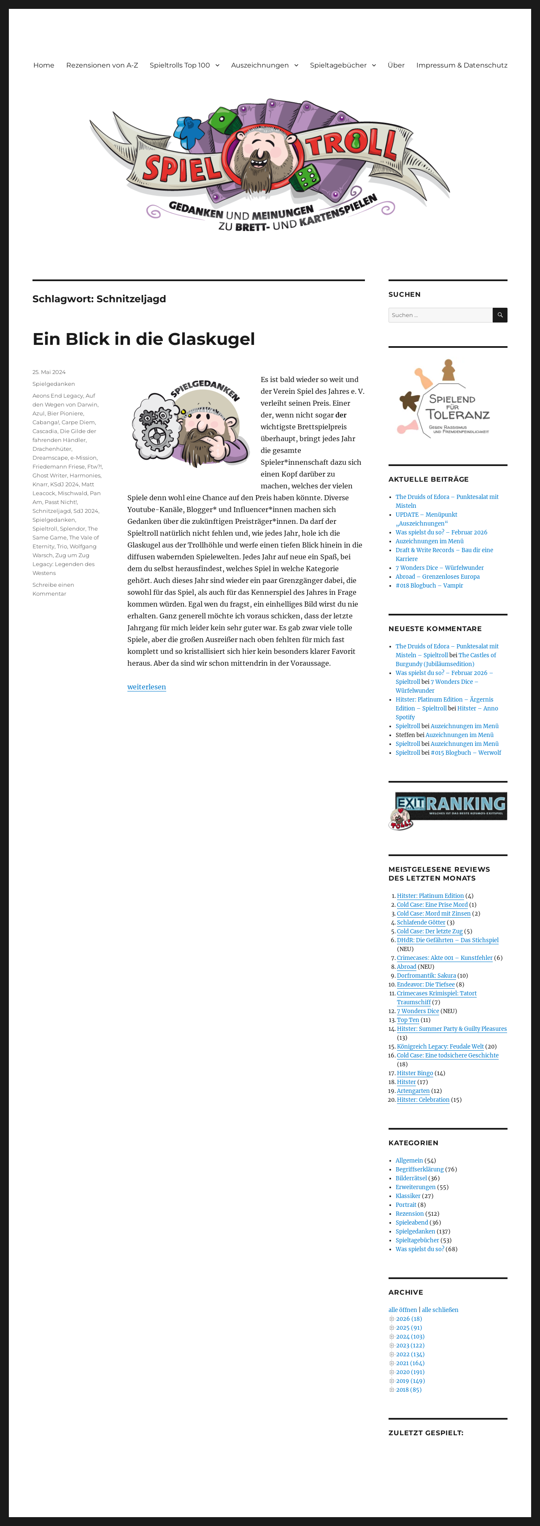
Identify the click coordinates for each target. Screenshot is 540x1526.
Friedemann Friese (58, 466)
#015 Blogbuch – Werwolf (466, 752)
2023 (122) (410, 1345)
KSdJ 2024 (64, 484)
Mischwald (72, 493)
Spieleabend (412, 1222)
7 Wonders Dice (418, 1011)
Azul (38, 413)
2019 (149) (410, 1381)
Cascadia (44, 431)
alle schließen (440, 1310)
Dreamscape (50, 457)
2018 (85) (409, 1389)
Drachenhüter (51, 448)
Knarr (40, 484)
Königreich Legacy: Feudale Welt (440, 1046)
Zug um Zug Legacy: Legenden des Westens (63, 564)
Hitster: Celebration (423, 1099)
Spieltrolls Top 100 (180, 65)
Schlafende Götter (421, 922)
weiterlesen (146, 687)
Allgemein (409, 1160)
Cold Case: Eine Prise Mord (432, 904)
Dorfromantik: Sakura (426, 975)
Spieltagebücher (338, 65)
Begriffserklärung (420, 1169)
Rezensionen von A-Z (102, 65)
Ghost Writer (49, 475)
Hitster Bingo (415, 1073)
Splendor (72, 528)
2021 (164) (410, 1363)
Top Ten (408, 1020)
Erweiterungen (416, 1187)
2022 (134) (410, 1354)
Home (43, 65)
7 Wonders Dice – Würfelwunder (440, 568)
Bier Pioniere (65, 413)
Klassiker (408, 1196)
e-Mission (83, 457)
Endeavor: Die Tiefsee (426, 984)
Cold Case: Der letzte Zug (430, 931)
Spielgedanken (53, 383)
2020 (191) (410, 1372)
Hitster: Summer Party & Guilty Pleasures (452, 1029)
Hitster (406, 1082)
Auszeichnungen (260, 65)
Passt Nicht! (61, 502)
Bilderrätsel (411, 1178)
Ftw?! (94, 466)
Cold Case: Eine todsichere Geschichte (448, 1055)
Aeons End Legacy (57, 395)
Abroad (406, 966)
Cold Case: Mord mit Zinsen (434, 913)
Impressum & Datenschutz (462, 65)
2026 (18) (409, 1319)
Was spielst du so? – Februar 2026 (442, 532)
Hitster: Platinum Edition (430, 896)
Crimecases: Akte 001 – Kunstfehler (445, 958)
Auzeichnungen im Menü (430, 541)
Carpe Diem (78, 422)
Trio (62, 546)
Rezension (410, 1213)
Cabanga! (45, 422)
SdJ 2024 (85, 510)
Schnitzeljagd (51, 510)
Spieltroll (44, 528)
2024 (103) (410, 1336)
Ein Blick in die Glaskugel (143, 338)
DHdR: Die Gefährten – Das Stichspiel (448, 940)
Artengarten (413, 1091)
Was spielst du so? (420, 1249)
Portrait (406, 1205)
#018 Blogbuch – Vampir (429, 585)
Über (396, 65)
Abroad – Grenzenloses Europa (438, 576)
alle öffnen (403, 1310)
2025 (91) (409, 1327)
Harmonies (85, 475)
